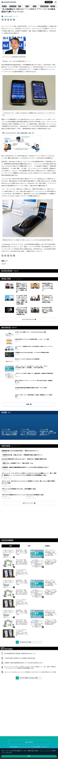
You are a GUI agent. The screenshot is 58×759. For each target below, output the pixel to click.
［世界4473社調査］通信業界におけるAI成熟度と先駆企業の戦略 (19, 678)
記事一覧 (29, 425)
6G (27, 6)
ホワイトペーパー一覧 (29, 523)
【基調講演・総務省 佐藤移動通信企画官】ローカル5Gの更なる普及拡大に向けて (23, 683)
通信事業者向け (44, 6)
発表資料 (4, 263)
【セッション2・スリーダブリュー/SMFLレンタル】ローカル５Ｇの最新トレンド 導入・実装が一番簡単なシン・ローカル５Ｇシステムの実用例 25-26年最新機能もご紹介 (30, 688)
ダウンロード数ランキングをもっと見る (29, 698)
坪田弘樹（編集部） (8, 16)
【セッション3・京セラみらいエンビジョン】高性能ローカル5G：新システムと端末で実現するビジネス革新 (30, 692)
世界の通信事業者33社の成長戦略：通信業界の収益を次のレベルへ (20, 674)
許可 (29, 756)
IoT (34, 6)
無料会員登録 (49, 2)
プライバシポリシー (45, 750)
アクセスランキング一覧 (25, 662)
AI (19, 6)
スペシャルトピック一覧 (29, 319)
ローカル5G (12, 6)
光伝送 (52, 6)
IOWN (4, 6)
